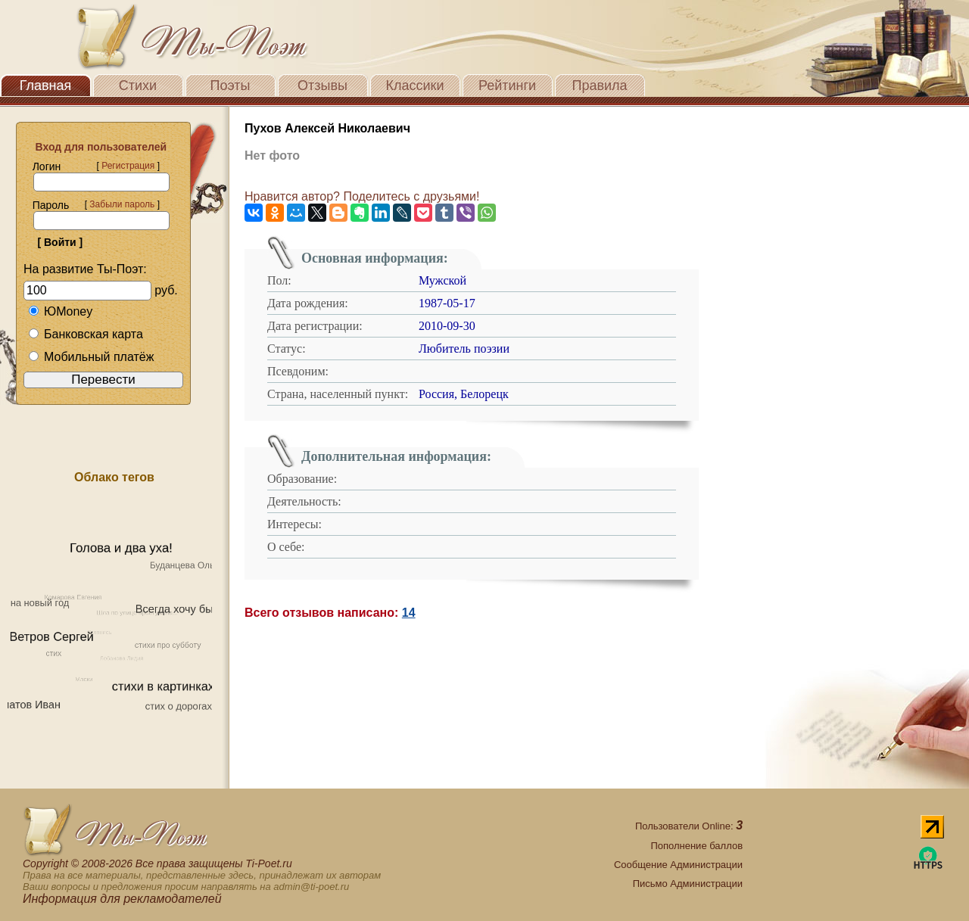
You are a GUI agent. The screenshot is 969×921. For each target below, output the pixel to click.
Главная (46, 85)
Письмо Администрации (688, 883)
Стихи (138, 85)
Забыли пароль (121, 204)
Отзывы (322, 85)
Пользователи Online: (689, 826)
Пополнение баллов (696, 845)
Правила (599, 85)
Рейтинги (507, 85)
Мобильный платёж (91, 356)
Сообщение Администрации (678, 864)
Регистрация (127, 165)
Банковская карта (85, 334)
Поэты (230, 85)
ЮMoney (60, 311)
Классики (415, 85)
